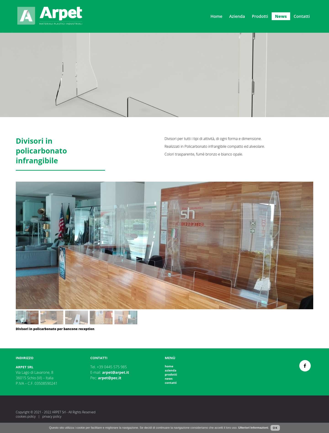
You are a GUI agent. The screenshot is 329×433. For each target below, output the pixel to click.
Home (216, 16)
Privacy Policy (51, 416)
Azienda (237, 16)
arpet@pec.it (109, 377)
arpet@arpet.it (115, 372)
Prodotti (260, 16)
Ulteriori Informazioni (253, 427)
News (281, 16)
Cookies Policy (26, 416)
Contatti (302, 16)
